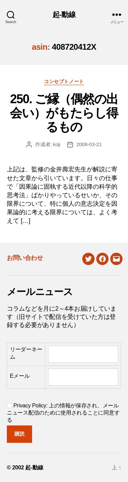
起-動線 (64, 14)
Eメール (20, 376)
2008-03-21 (89, 144)
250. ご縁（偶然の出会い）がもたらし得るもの (64, 113)
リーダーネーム (26, 353)
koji (56, 144)
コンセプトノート (64, 81)
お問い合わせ (25, 257)
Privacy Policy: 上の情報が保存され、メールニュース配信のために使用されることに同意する (63, 413)
